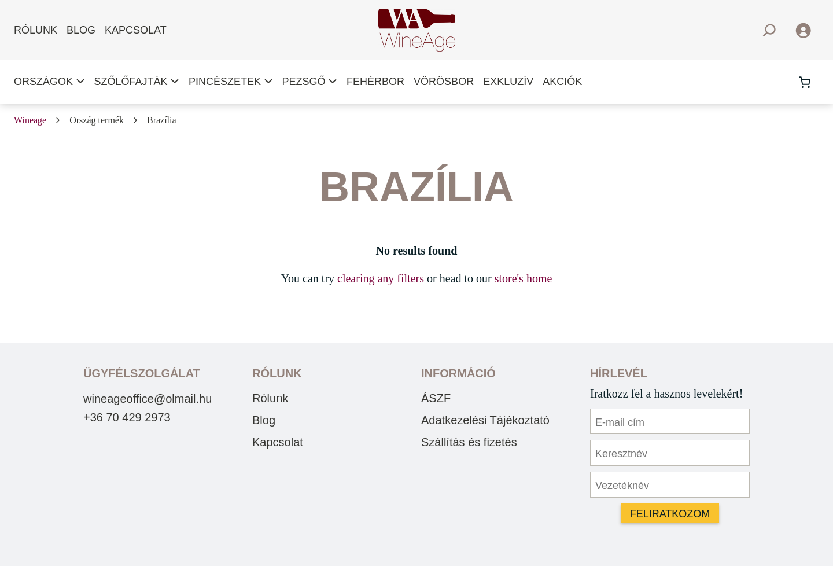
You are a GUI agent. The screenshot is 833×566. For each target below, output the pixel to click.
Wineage (30, 120)
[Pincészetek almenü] (268, 82)
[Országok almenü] (80, 82)
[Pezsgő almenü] (332, 82)
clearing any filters (380, 278)
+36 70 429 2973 (127, 417)
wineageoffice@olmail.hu (147, 398)
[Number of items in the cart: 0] (804, 82)
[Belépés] (803, 30)
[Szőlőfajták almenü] (174, 82)
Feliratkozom (670, 514)
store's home (523, 278)
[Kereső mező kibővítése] (769, 30)
